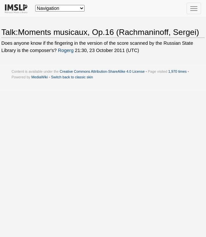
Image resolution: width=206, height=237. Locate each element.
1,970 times (177, 71)
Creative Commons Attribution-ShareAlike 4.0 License (102, 71)
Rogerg (65, 50)
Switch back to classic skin (72, 77)
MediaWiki (39, 77)
